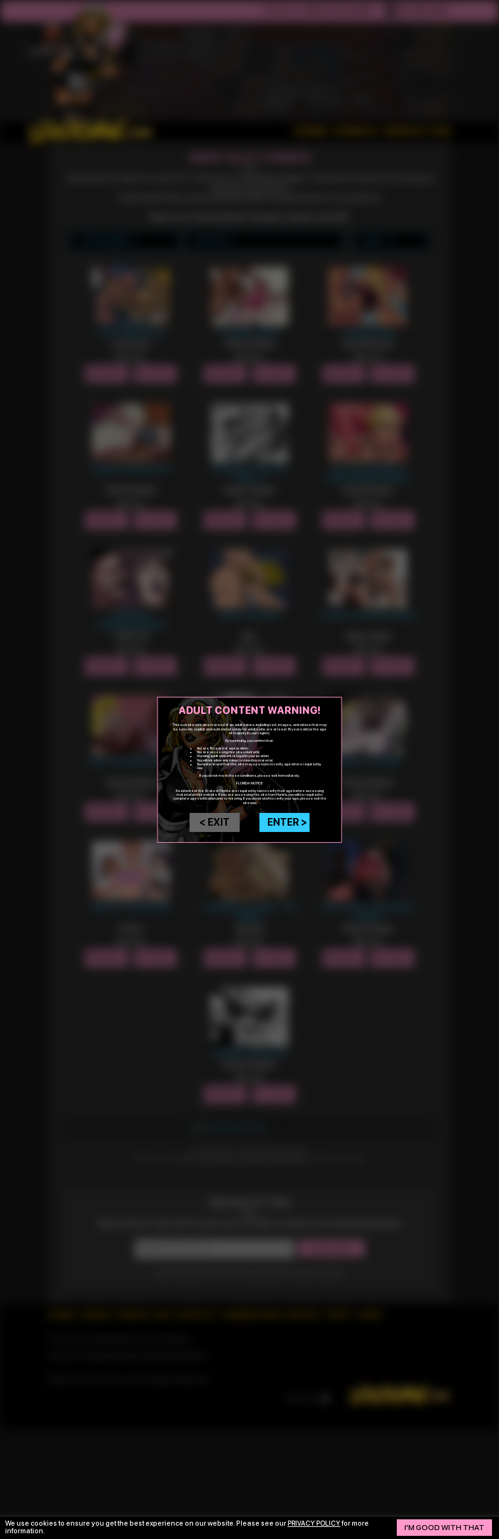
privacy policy (315, 1523)
